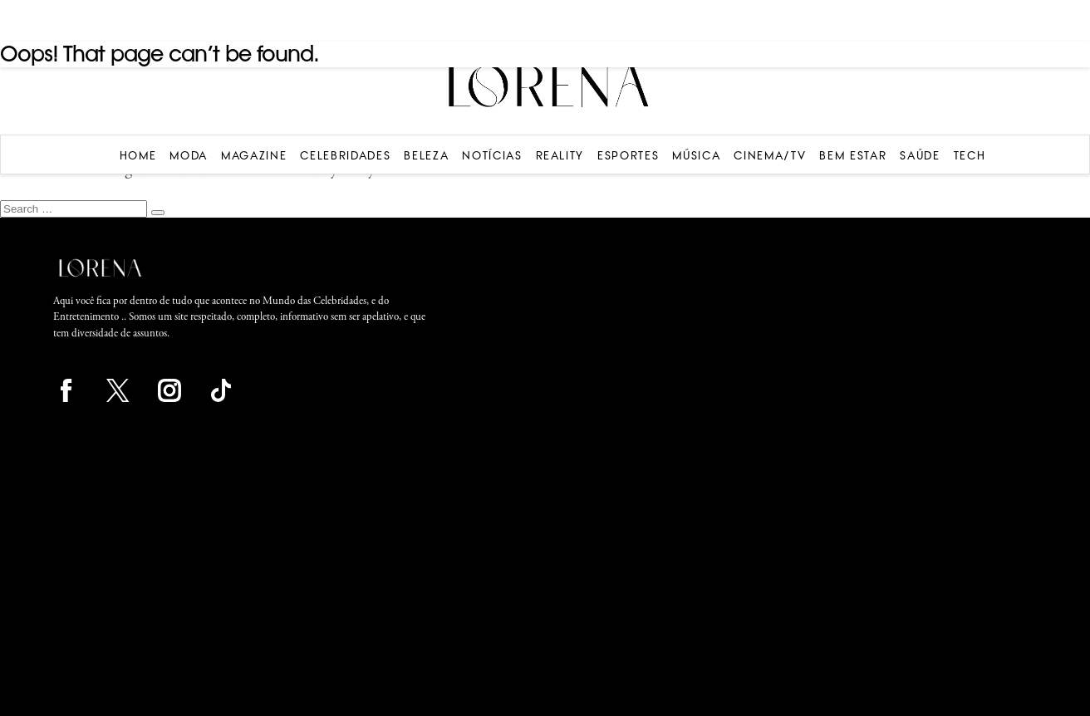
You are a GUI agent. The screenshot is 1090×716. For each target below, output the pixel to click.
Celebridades (345, 155)
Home (138, 155)
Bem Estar (852, 155)
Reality (560, 155)
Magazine (254, 155)
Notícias (492, 155)
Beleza (426, 155)
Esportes (628, 155)
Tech (970, 155)
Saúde (920, 155)
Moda (188, 155)
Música (696, 155)
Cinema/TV (770, 155)
